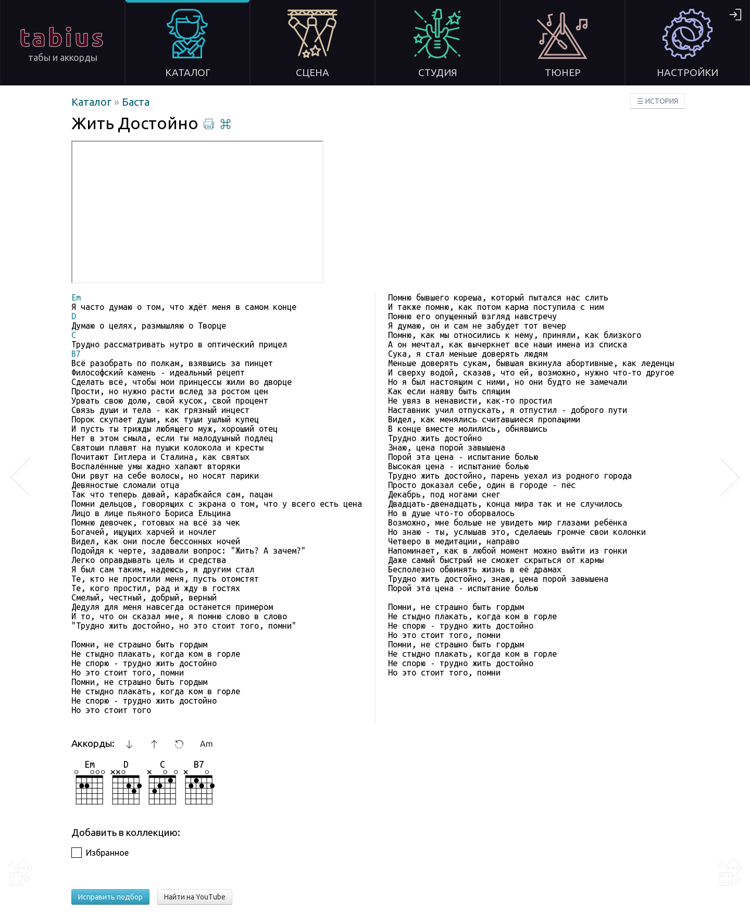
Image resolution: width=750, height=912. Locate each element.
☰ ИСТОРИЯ (657, 101)
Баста (135, 102)
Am (206, 743)
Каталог (92, 102)
